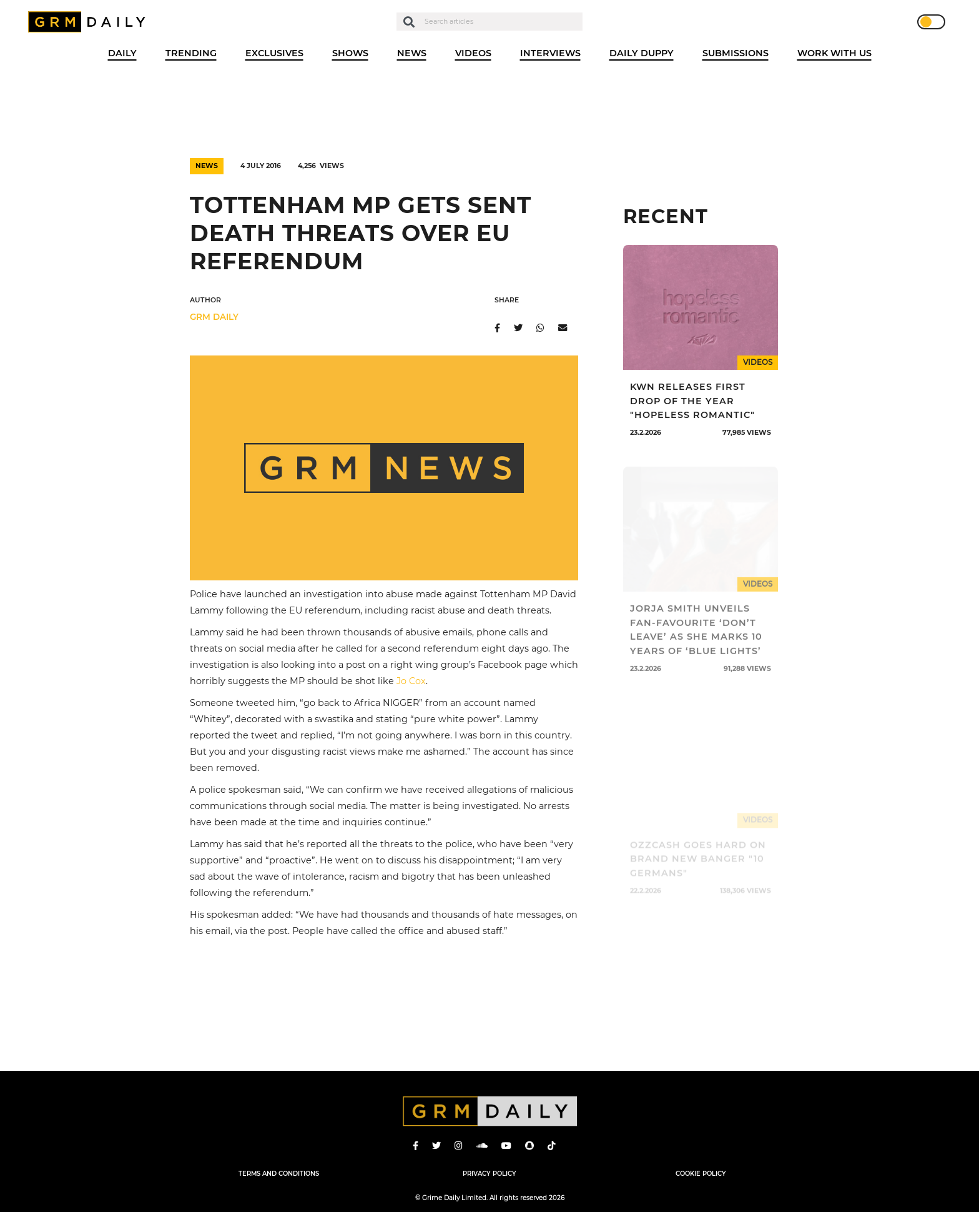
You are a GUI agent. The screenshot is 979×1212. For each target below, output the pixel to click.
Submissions (735, 53)
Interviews (550, 53)
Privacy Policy (489, 1173)
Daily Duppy (641, 53)
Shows (350, 53)
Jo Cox (411, 681)
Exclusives (274, 53)
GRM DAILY (214, 317)
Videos (473, 53)
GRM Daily (90, 21)
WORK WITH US (834, 53)
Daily (122, 53)
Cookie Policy (701, 1173)
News (411, 53)
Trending (191, 53)
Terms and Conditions (279, 1173)
